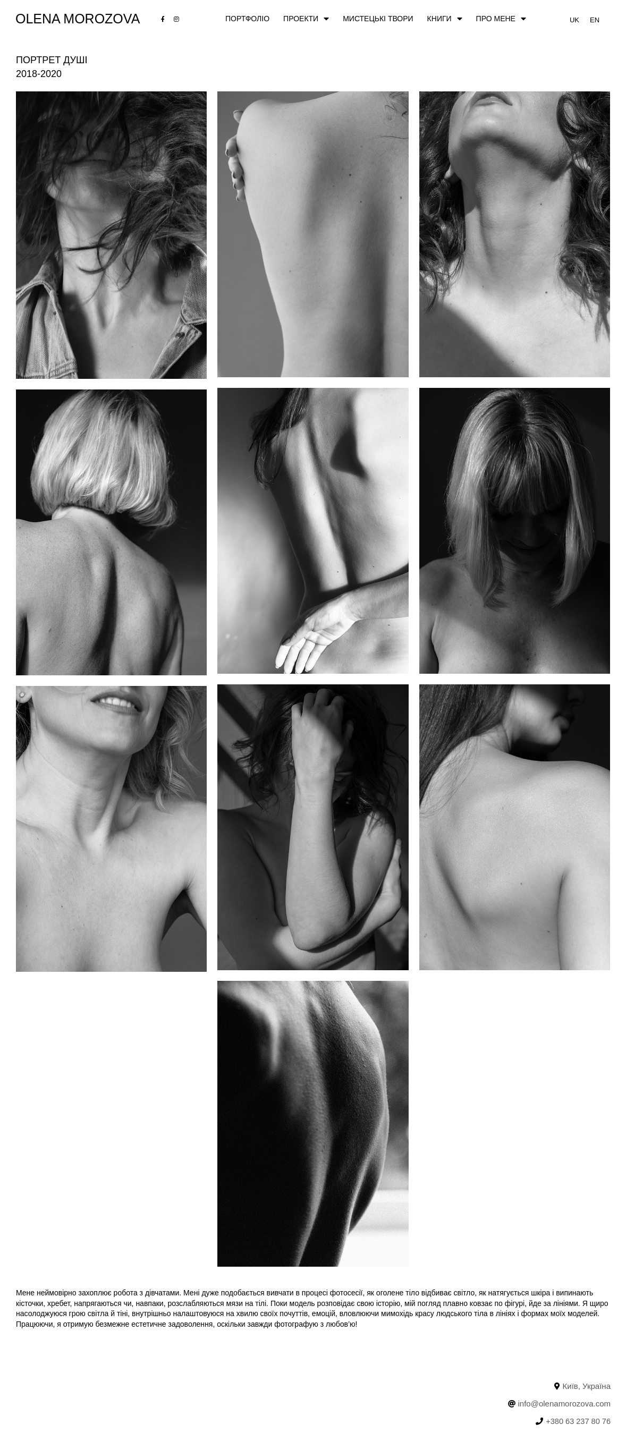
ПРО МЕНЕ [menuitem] (501, 18)
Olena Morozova (78, 19)
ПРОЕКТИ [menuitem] (306, 18)
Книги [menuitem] (444, 18)
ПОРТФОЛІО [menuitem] (247, 18)
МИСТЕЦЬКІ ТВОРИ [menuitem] (378, 18)
